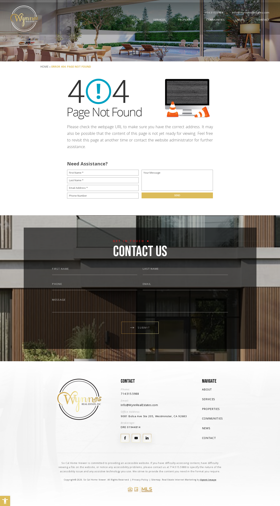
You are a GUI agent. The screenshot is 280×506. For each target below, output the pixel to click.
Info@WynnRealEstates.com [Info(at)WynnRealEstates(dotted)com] (251, 11)
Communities (215, 19)
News (241, 19)
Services (159, 19)
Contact (263, 19)
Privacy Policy (141, 478)
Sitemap (156, 478)
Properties (186, 19)
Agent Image (207, 478)
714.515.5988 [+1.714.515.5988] (214, 11)
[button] (5, 501)
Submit (140, 327)
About (136, 19)
